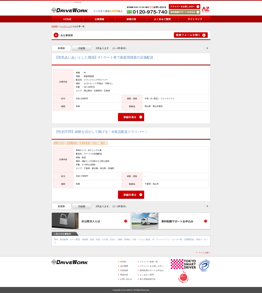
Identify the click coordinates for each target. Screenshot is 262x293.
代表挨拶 (124, 270)
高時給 (127, 239)
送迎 (92, 239)
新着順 (61, 48)
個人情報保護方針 (148, 279)
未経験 (85, 239)
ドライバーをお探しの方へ (152, 266)
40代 (56, 239)
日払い (113, 239)
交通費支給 (189, 239)
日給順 (81, 48)
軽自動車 (64, 239)
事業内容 (124, 275)
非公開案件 (99, 11)
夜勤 (120, 239)
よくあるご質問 (147, 275)
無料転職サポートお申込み (152, 270)
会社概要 (124, 266)
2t (153, 239)
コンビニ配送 (144, 239)
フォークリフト (163, 239)
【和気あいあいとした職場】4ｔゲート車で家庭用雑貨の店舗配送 (104, 57)
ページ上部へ (204, 253)
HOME (123, 262)
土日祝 (105, 239)
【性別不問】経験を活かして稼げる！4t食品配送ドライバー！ (101, 132)
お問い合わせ (126, 279)
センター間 (177, 239)
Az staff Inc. (128, 290)
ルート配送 (75, 239)
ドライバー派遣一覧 (149, 262)
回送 (98, 239)
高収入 (199, 239)
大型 (134, 239)
